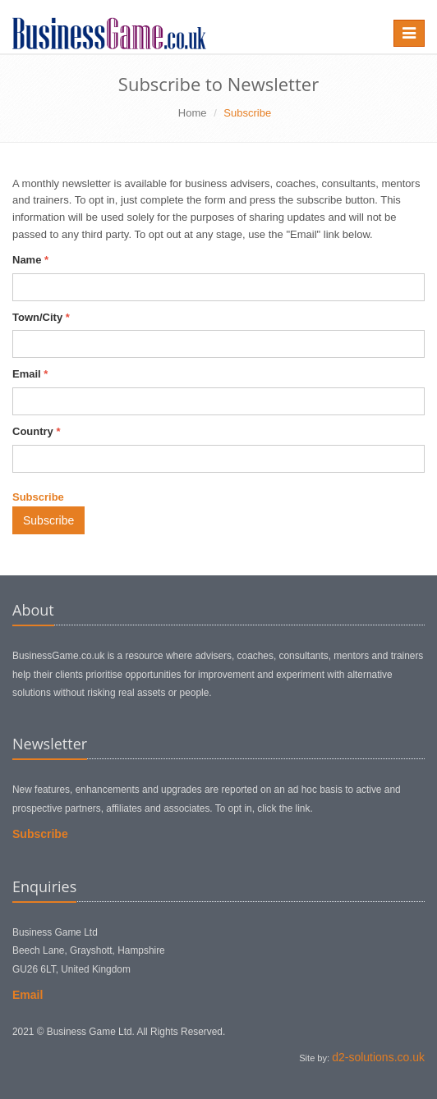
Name (30, 260)
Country (36, 431)
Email (30, 374)
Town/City (41, 317)
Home (192, 113)
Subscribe (48, 520)
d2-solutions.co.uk (378, 1057)
